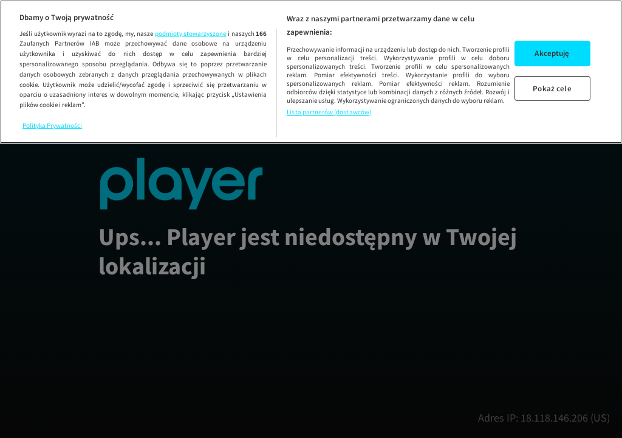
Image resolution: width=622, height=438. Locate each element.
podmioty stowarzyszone (191, 33)
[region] (311, 72)
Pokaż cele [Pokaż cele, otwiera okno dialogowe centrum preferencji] (552, 88)
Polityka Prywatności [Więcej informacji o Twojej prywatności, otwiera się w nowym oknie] (52, 125)
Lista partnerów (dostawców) (329, 112)
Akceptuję (552, 53)
